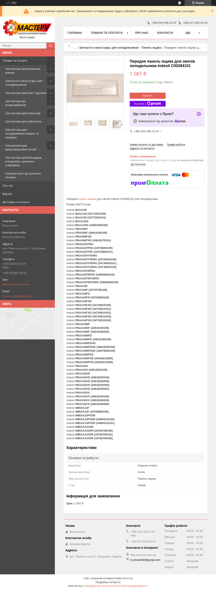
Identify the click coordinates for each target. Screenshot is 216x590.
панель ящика (87, 198)
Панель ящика (151, 47)
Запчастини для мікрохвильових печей (20, 147)
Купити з (147, 104)
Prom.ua (127, 578)
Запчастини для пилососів (22, 113)
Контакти (165, 32)
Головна (75, 32)
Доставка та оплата (16, 202)
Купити (148, 95)
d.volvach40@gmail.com (18, 296)
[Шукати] (50, 46)
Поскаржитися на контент (99, 586)
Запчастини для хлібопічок (23, 121)
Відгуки (7, 194)
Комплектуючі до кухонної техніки (23, 175)
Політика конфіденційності (132, 586)
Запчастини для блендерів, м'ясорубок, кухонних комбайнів (23, 161)
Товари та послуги (15, 60)
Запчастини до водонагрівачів (15, 103)
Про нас (8, 185)
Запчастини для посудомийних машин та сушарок (22, 133)
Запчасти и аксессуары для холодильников (23, 82)
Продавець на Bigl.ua (108, 582)
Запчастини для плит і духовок (26, 93)
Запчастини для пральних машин (22, 70)
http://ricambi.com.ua (16, 284)
